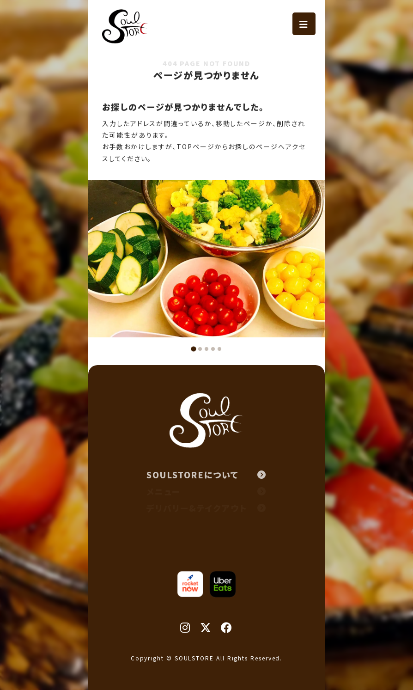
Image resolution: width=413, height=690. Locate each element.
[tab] (193, 348)
